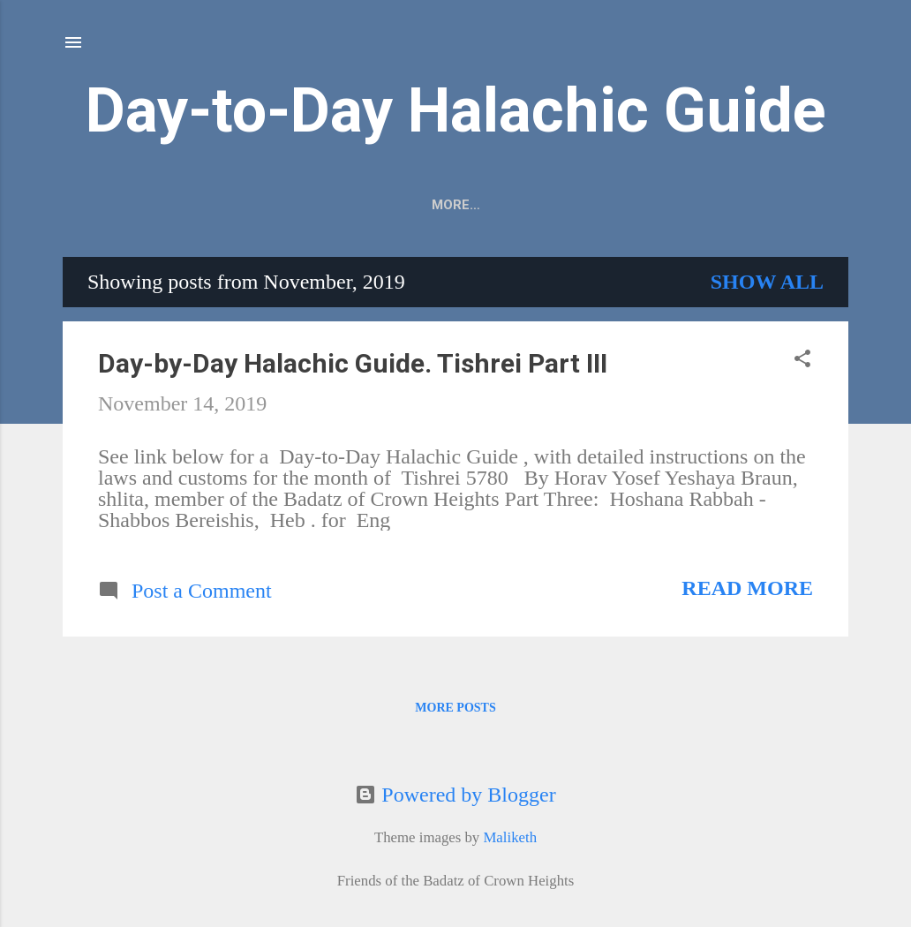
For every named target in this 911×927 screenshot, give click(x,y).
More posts (455, 711)
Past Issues (578, 205)
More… (766, 205)
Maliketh (510, 837)
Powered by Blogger (455, 794)
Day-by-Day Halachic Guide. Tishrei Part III (352, 366)
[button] (802, 363)
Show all (767, 285)
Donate (682, 205)
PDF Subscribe (378, 205)
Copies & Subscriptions (207, 205)
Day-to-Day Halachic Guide (456, 110)
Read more (747, 591)
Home (482, 205)
